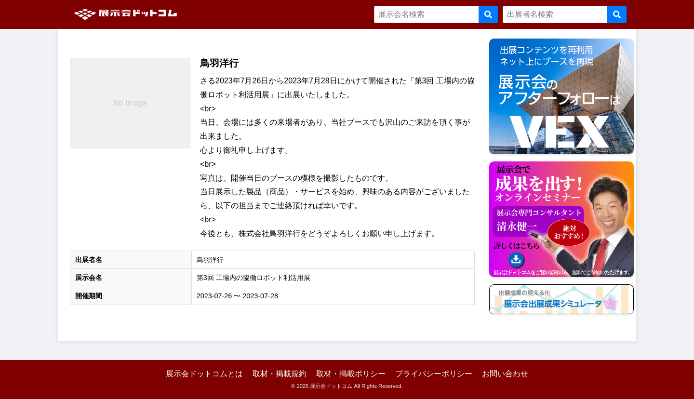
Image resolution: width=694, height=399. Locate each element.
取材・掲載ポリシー (351, 374)
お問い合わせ (505, 374)
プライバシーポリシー (433, 374)
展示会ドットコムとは (204, 374)
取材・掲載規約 (280, 374)
